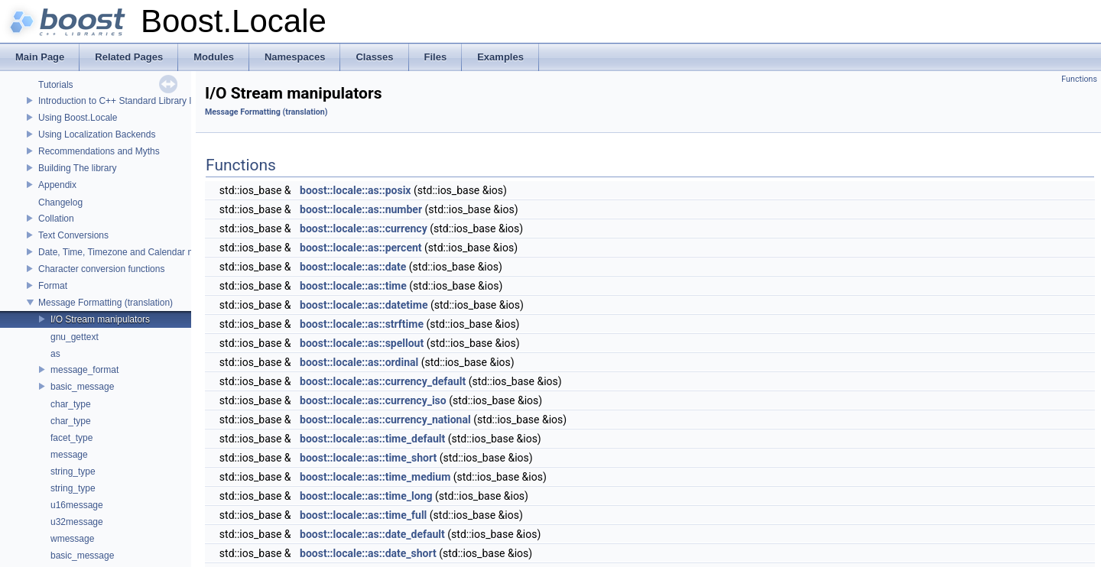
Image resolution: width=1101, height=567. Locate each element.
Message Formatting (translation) (105, 302)
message (69, 454)
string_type (73, 471)
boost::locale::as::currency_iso (373, 400)
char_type (70, 404)
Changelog (60, 202)
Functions (1079, 79)
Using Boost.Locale (77, 117)
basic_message (82, 386)
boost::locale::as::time (353, 286)
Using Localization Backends (96, 134)
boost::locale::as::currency (363, 228)
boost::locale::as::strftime (362, 324)
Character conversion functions (101, 269)
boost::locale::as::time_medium (375, 477)
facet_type (71, 438)
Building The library (77, 168)
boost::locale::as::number (361, 209)
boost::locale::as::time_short (368, 458)
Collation (56, 218)
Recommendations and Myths (99, 151)
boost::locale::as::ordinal (359, 362)
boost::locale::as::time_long (366, 496)
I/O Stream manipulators (100, 319)
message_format (84, 369)
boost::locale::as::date (353, 267)
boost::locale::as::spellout (362, 343)
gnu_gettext (74, 337)
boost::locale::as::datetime (363, 305)
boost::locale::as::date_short (368, 553)
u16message (76, 505)
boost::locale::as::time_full (363, 515)
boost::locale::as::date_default (372, 534)
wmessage (72, 538)
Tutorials (55, 84)
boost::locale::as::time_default (372, 439)
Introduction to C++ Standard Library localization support (153, 101)
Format (52, 285)
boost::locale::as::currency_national (385, 419)
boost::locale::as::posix (355, 190)
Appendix (57, 185)
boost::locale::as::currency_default (383, 381)
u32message (76, 522)
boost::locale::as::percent (361, 247)
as (55, 353)
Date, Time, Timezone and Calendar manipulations (141, 252)
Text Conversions (73, 235)
